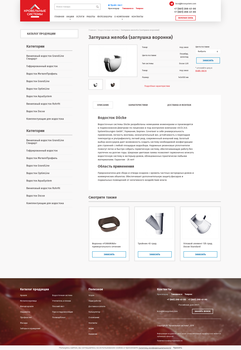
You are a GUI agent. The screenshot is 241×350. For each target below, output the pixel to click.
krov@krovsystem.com (186, 3)
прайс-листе (201, 71)
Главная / (93, 30)
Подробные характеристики (157, 86)
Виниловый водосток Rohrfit (43, 103)
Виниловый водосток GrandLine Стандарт (45, 57)
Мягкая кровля (27, 306)
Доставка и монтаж (179, 105)
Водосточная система (62, 295)
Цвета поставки (202, 47)
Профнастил (26, 317)
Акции (70, 16)
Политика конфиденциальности (169, 341)
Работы (91, 16)
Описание (103, 105)
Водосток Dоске (35, 111)
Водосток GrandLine (37, 81)
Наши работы (95, 301)
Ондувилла (25, 312)
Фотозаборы (104, 16)
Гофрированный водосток (42, 66)
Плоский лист (58, 306)
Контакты (137, 16)
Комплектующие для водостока (45, 118)
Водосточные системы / (109, 30)
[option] (113, 60)
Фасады (24, 323)
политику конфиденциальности (154, 347)
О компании (121, 16)
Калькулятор (94, 312)
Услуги (80, 16)
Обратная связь (185, 18)
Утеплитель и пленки (61, 301)
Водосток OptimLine (37, 88)
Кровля (23, 295)
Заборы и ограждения (30, 328)
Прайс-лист (115, 5)
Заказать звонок (203, 311)
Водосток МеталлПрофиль (41, 73)
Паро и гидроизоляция (62, 312)
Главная (59, 16)
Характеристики (138, 105)
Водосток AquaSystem (39, 96)
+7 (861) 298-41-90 (185, 8)
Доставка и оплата (97, 306)
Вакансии (93, 334)
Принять (177, 347)
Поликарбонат (58, 317)
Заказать (208, 60)
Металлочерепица (28, 301)
